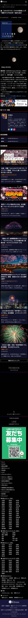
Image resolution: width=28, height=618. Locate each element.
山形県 (17, 502)
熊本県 (3, 526)
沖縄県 (10, 528)
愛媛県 (10, 522)
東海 (13, 536)
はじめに (4, 464)
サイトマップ (5, 495)
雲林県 (10, 566)
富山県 (17, 509)
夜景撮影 (4, 580)
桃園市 (17, 544)
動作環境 (4, 493)
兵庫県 (17, 515)
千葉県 (10, 507)
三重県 (17, 513)
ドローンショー (19, 584)
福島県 (3, 504)
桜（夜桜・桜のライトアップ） (9, 582)
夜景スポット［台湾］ (7, 542)
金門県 (17, 554)
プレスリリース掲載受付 (7, 478)
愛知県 (17, 511)
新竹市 (10, 546)
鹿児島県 (4, 528)
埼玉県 (3, 507)
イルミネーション (21, 582)
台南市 (10, 548)
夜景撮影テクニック (18, 597)
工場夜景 (11, 578)
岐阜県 (3, 513)
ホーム (3, 462)
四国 (3, 540)
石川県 (3, 511)
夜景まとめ (23, 578)
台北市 (3, 544)
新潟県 (17, 507)
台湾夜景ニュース (6, 588)
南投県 (3, 552)
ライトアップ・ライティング (8, 584)
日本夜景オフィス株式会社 (13, 610)
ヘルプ (3, 472)
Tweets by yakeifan (14, 418)
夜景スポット (5, 578)
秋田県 (10, 502)
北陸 (3, 536)
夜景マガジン (5, 597)
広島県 (3, 521)
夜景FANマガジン (6, 576)
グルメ (6, 586)
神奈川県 (18, 506)
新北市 (10, 544)
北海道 (3, 500)
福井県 (10, 511)
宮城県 (3, 502)
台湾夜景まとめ (14, 588)
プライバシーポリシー (7, 474)
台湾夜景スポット (20, 586)
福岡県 (3, 524)
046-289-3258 (17, 605)
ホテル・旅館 (12, 586)
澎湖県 (10, 554)
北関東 (13, 532)
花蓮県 (3, 554)
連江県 (3, 556)
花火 (14, 580)
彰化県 (17, 550)
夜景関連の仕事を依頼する (8, 487)
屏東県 (3, 550)
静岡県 (10, 513)
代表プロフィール (6, 468)
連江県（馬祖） (5, 571)
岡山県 (17, 519)
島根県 (10, 519)
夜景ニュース (17, 578)
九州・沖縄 (14, 540)
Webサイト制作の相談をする (8, 489)
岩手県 (17, 500)
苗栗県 (10, 552)
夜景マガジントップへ (14, 360)
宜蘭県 (17, 552)
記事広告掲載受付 (6, 481)
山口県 (10, 521)
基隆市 (3, 546)
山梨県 (3, 509)
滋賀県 (3, 517)
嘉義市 (3, 573)
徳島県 (17, 521)
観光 (3, 586)
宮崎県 (17, 526)
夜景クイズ (9, 580)
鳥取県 (3, 519)
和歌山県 (18, 517)
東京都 (10, 506)
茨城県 (10, 504)
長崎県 (17, 524)
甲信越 (13, 534)
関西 (3, 538)
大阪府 (3, 515)
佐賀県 (10, 524)
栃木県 (17, 504)
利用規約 (4, 470)
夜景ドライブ (17, 592)
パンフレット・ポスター (7, 483)
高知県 (17, 522)
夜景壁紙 (11, 597)
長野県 (10, 509)
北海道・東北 (5, 532)
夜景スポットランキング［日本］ (11, 531)
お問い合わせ (5, 485)
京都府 (10, 515)
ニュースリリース (5, 491)
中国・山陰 (14, 538)
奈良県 (10, 517)
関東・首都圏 (5, 534)
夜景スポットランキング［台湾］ (11, 558)
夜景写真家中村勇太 (14, 45)
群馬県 (3, 506)
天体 (25, 584)
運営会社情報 (5, 466)
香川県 (3, 522)
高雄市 (17, 548)
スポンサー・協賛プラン (7, 476)
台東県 (10, 550)
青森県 (10, 500)
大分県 (10, 526)
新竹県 (17, 546)
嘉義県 (17, 566)
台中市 (3, 548)
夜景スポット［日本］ (7, 498)
